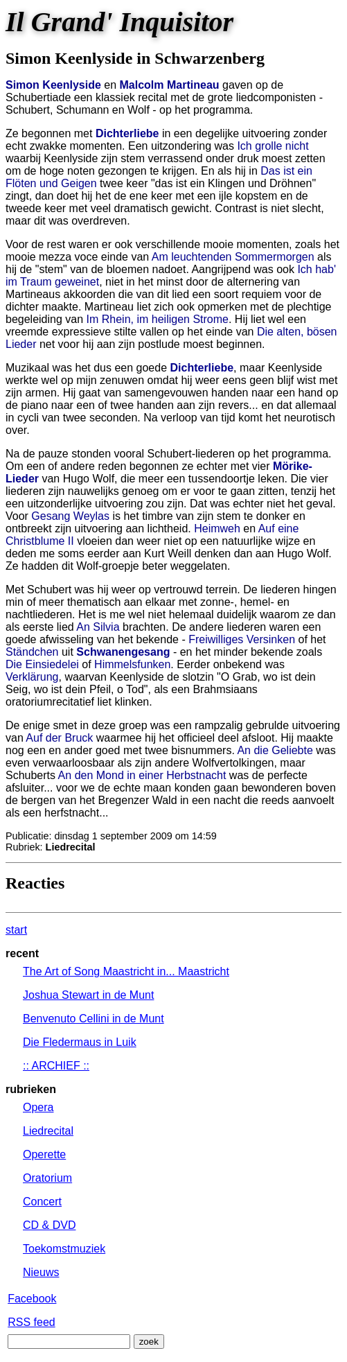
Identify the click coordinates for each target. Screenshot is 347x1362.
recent (22, 953)
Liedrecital (48, 1131)
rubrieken (31, 1089)
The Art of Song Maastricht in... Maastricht (126, 971)
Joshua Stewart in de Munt (88, 995)
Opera (38, 1107)
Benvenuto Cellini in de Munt (93, 1018)
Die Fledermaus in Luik (79, 1042)
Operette (44, 1154)
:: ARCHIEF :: (56, 1066)
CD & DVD (49, 1225)
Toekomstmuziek (64, 1249)
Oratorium (47, 1178)
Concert (42, 1201)
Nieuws (41, 1272)
